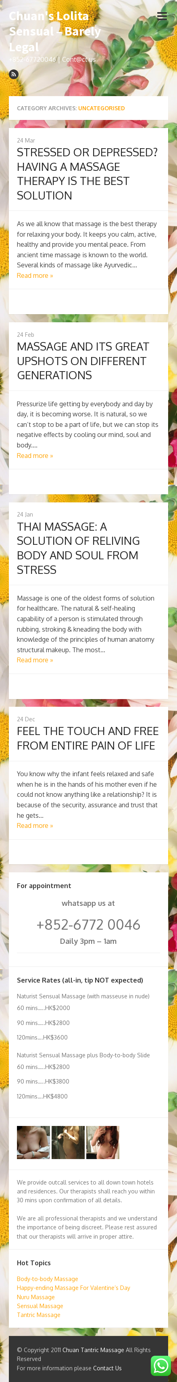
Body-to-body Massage (47, 1278)
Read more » (35, 275)
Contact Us (107, 1368)
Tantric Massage (38, 1314)
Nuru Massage (36, 1297)
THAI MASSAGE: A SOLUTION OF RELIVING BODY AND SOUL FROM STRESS (78, 547)
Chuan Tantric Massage (93, 1349)
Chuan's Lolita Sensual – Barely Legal (55, 31)
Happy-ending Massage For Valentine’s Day (73, 1287)
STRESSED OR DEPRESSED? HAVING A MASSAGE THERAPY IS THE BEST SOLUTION (87, 173)
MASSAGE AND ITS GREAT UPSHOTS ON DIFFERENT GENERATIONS (83, 360)
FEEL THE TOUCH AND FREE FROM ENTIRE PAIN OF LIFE (88, 738)
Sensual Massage (40, 1305)
